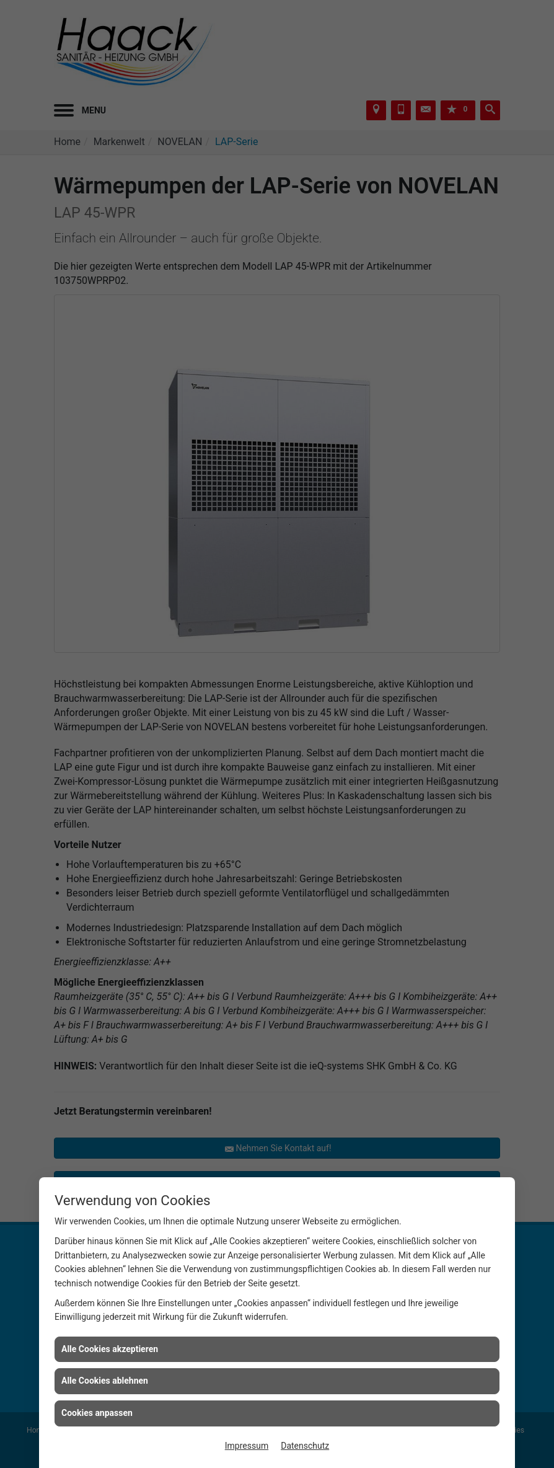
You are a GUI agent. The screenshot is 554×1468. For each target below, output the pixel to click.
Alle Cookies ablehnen (104, 1381)
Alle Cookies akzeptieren (109, 1349)
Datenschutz (305, 1446)
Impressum (246, 1446)
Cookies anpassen (97, 1413)
